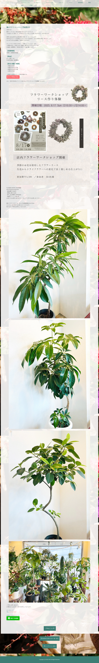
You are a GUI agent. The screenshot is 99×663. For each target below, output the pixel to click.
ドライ (70, 2)
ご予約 (30, 5)
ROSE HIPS (48, 659)
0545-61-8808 (12, 612)
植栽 (89, 2)
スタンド (61, 2)
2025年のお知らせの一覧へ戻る (49, 638)
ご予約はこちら (49, 628)
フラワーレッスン (25, 2)
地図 (22, 5)
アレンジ (38, 2)
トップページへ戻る (49, 646)
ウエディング (49, 2)
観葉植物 (80, 2)
